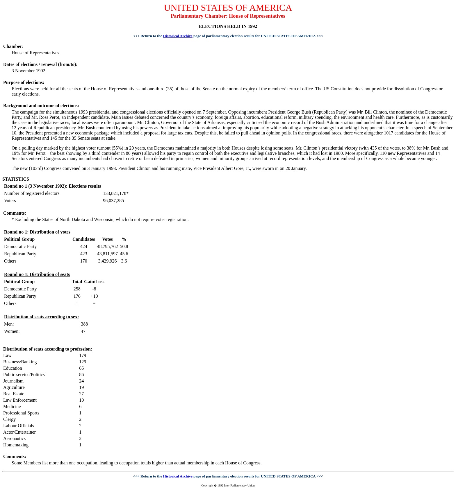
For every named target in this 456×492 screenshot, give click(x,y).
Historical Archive (178, 36)
